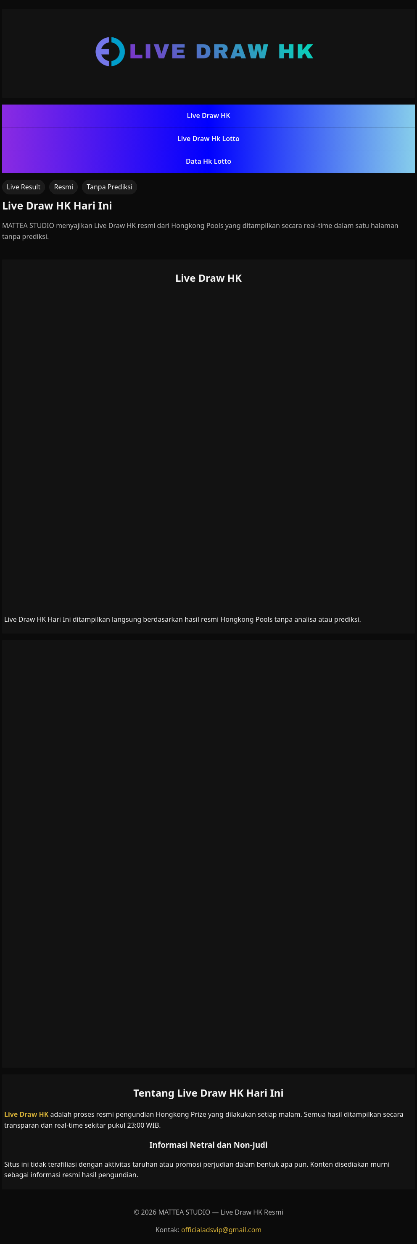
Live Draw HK (208, 115)
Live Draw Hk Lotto (208, 138)
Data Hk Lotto (208, 161)
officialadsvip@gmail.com (221, 1229)
